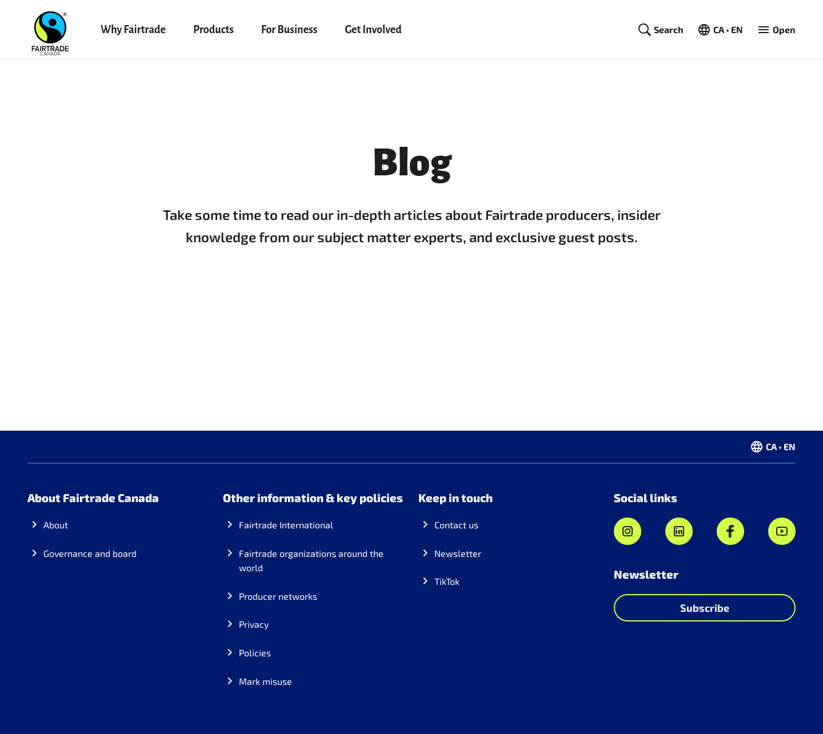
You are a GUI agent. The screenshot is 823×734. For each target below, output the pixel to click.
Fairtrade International (286, 524)
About (55, 524)
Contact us (456, 524)
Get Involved (373, 29)
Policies (255, 652)
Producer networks (278, 596)
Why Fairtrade (133, 29)
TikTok (447, 581)
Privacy (254, 624)
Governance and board (90, 553)
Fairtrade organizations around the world (311, 560)
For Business (289, 29)
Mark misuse (265, 681)
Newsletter (457, 553)
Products (213, 29)
